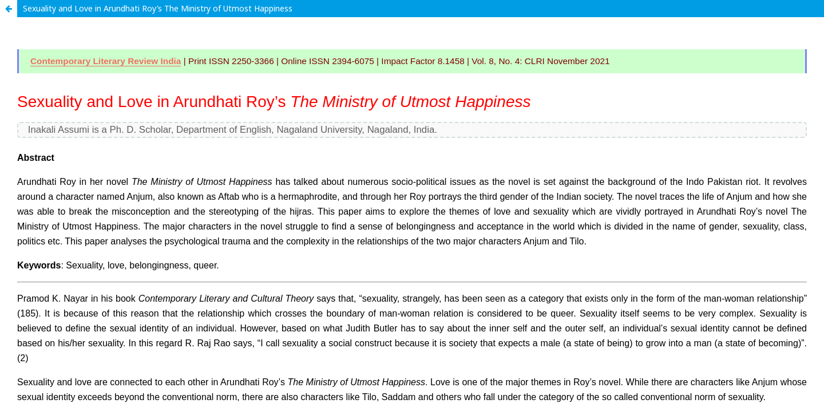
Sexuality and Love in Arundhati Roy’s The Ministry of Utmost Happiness (157, 8)
